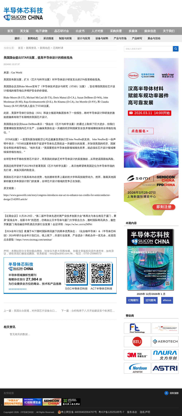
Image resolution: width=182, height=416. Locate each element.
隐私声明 (145, 412)
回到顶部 (174, 393)
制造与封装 (65, 38)
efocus (167, 300)
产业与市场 (120, 38)
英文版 (24, 31)
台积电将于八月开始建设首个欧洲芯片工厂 (95, 310)
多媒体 (133, 31)
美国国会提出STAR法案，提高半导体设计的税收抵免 (38, 57)
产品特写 (137, 38)
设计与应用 (83, 38)
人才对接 (97, 31)
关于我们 (169, 31)
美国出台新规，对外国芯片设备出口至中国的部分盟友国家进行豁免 (52, 310)
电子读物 (41, 31)
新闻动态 (33, 38)
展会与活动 (154, 38)
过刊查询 (151, 300)
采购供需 (116, 31)
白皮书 (80, 31)
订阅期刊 (133, 300)
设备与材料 (101, 38)
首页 (10, 31)
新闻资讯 (31, 47)
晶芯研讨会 (61, 31)
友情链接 (9, 393)
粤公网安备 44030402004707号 (77, 412)
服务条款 (132, 412)
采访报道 (48, 38)
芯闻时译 (58, 47)
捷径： (18, 38)
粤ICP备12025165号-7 (111, 412)
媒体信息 (150, 31)
